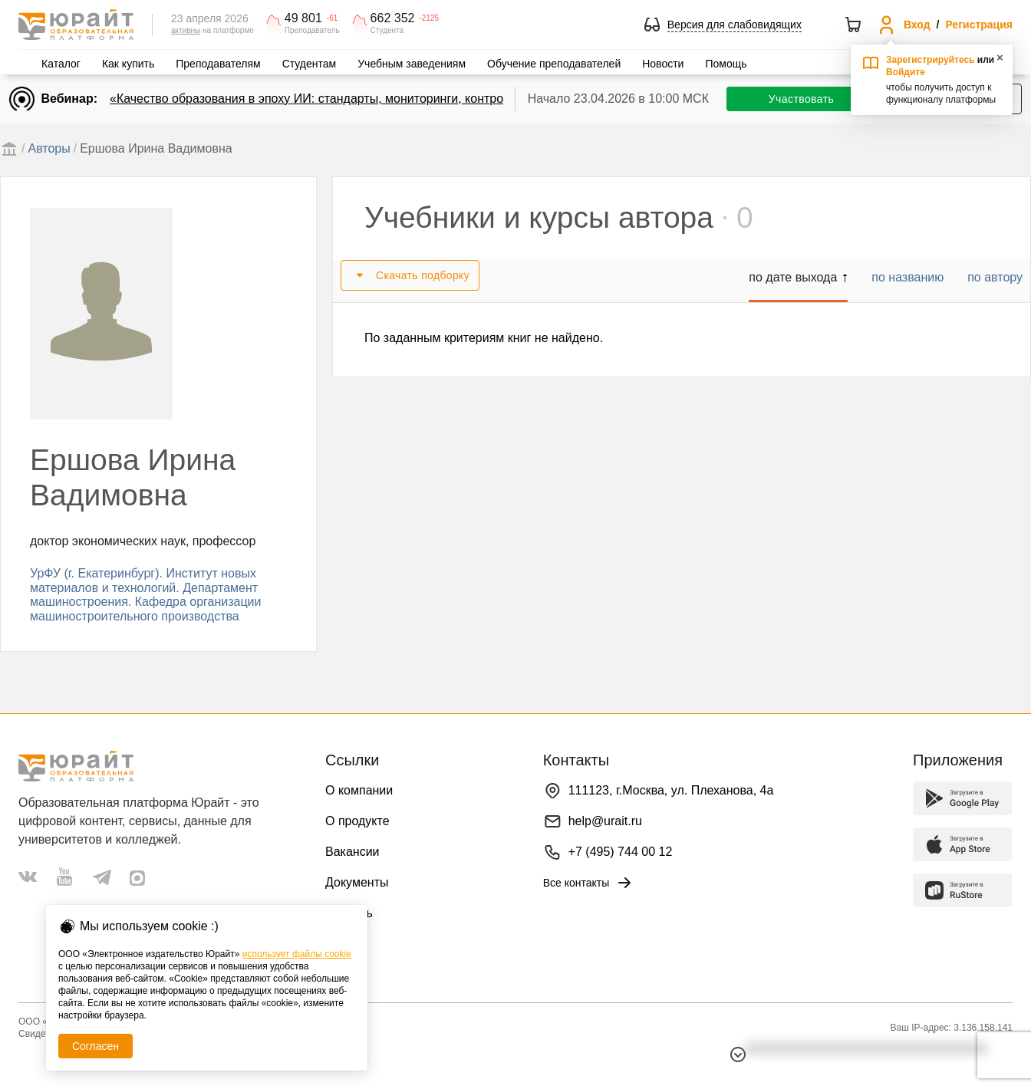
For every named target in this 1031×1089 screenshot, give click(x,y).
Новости (662, 64)
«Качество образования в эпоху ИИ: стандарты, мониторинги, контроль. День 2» (339, 98)
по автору (995, 277)
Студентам (309, 64)
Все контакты (588, 883)
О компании (359, 790)
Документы (356, 882)
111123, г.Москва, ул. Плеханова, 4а (671, 790)
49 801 (303, 18)
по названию (907, 277)
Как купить (128, 64)
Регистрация (979, 24)
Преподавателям (218, 64)
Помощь (725, 64)
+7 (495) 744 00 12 (620, 851)
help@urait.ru (605, 820)
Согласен (95, 1046)
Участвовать (801, 99)
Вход (917, 24)
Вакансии (352, 851)
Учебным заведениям (411, 64)
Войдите (905, 72)
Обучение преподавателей (554, 64)
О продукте (357, 820)
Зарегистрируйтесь (930, 59)
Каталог (61, 64)
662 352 (393, 18)
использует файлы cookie (296, 954)
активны (185, 30)
